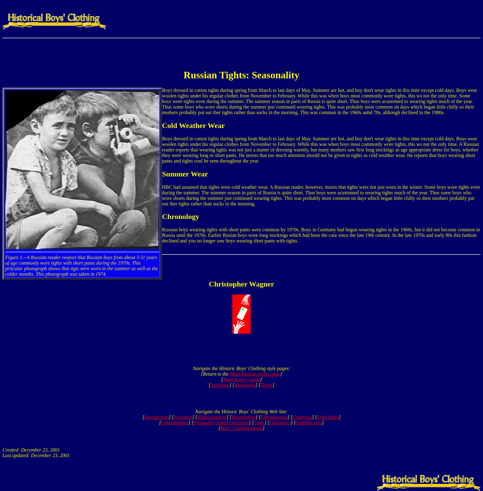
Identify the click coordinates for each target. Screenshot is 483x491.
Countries (302, 417)
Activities (183, 417)
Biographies (244, 417)
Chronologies (274, 417)
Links (259, 422)
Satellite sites (309, 422)
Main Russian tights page (255, 374)
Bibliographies (211, 417)
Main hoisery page (241, 379)
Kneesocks (244, 385)
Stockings (220, 385)
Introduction (156, 417)
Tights (266, 385)
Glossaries (280, 422)
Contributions (175, 422)
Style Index (328, 417)
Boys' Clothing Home (242, 428)
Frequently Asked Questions (221, 422)
